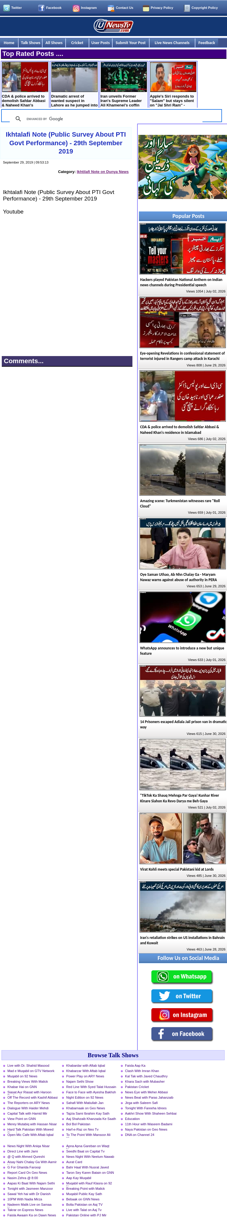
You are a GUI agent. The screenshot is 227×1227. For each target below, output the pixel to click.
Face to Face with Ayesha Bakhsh (91, 1092)
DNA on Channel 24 (139, 1135)
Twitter (16, 7)
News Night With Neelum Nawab (90, 1156)
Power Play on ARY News (85, 1076)
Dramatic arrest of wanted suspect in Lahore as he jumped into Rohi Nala (74, 85)
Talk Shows (30, 42)
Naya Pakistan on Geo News (146, 1129)
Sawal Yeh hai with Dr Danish (29, 1194)
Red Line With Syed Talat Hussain (91, 1087)
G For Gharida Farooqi (24, 1167)
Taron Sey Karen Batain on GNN (90, 1172)
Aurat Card (74, 1162)
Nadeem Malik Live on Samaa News (29, 1205)
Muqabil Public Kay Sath (84, 1194)
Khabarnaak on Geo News (85, 1108)
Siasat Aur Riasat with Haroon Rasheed (29, 1092)
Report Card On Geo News (27, 1172)
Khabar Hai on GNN (22, 1087)
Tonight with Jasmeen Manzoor (30, 1188)
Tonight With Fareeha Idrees (146, 1108)
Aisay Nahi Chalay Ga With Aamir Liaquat (32, 1162)
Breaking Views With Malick (27, 1081)
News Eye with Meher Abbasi (146, 1092)
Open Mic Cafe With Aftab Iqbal (30, 1135)
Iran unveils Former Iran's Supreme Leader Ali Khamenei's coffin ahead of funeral (123, 85)
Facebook (53, 7)
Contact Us (124, 7)
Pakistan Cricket (137, 1087)
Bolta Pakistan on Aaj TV (84, 1204)
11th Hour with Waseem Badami (148, 1124)
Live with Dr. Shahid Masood (28, 1065)
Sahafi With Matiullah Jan (84, 1103)
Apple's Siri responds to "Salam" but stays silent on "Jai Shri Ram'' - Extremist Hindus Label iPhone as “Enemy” (173, 85)
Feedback (206, 42)
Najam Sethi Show (79, 1081)
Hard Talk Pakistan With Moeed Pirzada (30, 1130)
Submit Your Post (131, 42)
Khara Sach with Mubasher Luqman (145, 1082)
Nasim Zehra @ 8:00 (22, 1178)
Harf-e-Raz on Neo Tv (82, 1129)
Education (132, 1119)
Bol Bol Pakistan (78, 1124)
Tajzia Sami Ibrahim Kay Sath (87, 1113)
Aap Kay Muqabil (78, 1178)
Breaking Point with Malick (85, 1188)
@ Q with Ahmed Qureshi (26, 1156)
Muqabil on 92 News (22, 1076)
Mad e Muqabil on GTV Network (30, 1071)
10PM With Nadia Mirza (24, 1199)
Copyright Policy (205, 7)
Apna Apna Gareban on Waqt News (87, 1146)
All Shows (54, 42)
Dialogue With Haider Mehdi (27, 1108)
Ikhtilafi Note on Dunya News (103, 171)
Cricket (77, 42)
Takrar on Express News (25, 1210)
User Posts (100, 42)
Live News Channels (172, 42)
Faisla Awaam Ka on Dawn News (31, 1215)
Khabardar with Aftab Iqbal (85, 1065)
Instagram (89, 7)
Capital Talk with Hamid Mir (27, 1113)
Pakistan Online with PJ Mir (86, 1215)
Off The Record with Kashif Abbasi (32, 1097)
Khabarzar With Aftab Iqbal (86, 1071)
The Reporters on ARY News (28, 1103)
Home (9, 42)
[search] (105, 118)
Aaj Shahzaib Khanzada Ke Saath (91, 1119)
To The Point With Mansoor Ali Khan (88, 1135)
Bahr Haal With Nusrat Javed (87, 1167)
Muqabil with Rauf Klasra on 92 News (89, 1183)
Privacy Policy (162, 7)
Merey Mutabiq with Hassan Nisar (32, 1124)
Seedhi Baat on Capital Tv (85, 1151)
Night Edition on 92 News (84, 1097)
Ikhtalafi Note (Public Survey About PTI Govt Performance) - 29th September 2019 (66, 143)
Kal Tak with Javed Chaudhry (146, 1076)
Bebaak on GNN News (83, 1199)
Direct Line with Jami (22, 1151)
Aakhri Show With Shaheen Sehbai (150, 1113)
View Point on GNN (21, 1119)
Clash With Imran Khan (142, 1071)
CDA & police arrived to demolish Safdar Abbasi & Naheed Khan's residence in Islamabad (25, 85)
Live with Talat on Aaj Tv (84, 1210)
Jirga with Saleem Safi (141, 1103)
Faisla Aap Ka (135, 1065)
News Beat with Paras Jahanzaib (149, 1097)
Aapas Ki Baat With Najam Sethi (31, 1183)
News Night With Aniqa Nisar (28, 1146)
